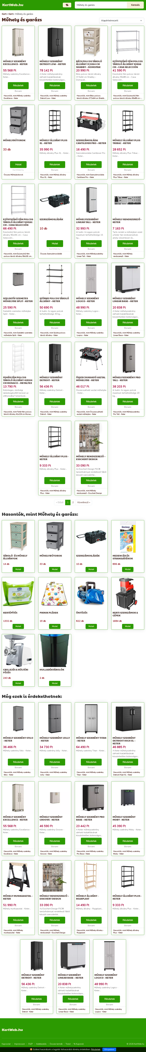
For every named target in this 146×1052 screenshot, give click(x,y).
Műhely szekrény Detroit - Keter (51, 379)
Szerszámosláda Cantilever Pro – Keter (91, 142)
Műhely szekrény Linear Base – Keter (125, 300)
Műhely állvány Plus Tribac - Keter (126, 142)
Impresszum (19, 1044)
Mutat (18, 164)
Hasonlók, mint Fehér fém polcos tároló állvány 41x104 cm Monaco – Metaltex (18, 414)
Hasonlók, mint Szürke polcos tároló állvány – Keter (52, 334)
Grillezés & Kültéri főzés (15, 671)
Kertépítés (10, 612)
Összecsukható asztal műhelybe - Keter (91, 379)
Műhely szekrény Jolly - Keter (55, 739)
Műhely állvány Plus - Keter (54, 458)
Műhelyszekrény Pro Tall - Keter (127, 379)
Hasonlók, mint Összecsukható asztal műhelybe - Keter (90, 413)
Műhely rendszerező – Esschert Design (91, 458)
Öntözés (81, 612)
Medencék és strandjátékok (123, 557)
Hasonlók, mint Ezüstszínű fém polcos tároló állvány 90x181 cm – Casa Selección (18, 256)
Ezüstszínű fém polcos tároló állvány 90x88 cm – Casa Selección (128, 64)
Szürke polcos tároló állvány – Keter (54, 300)
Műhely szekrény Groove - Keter (51, 818)
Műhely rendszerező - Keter (127, 221)
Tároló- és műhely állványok (15, 557)
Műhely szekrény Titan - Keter (91, 739)
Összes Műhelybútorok (13, 175)
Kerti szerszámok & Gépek (125, 614)
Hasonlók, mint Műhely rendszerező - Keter (122, 255)
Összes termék (56, 1044)
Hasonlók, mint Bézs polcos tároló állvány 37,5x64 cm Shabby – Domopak (91, 98)
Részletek (18, 85)
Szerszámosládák (51, 219)
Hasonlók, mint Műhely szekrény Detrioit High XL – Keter (126, 773)
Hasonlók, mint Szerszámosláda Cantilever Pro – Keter (90, 176)
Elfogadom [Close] (109, 1049)
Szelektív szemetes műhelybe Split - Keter (18, 300)
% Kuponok (79, 1044)
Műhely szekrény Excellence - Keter (15, 62)
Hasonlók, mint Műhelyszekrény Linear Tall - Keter (90, 255)
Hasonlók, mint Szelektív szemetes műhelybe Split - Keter (18, 334)
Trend (68, 1044)
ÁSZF (30, 1044)
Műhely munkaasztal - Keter (18, 897)
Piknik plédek (49, 612)
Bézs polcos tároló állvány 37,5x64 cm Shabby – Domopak (89, 64)
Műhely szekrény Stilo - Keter (18, 739)
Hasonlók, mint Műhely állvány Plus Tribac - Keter (126, 176)
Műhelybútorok (14, 140)
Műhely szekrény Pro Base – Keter (90, 818)
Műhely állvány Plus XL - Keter (53, 142)
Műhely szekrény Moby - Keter (124, 818)
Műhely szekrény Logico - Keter (87, 300)
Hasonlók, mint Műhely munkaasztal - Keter (13, 931)
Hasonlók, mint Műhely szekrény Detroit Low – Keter (53, 97)
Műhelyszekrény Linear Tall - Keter (88, 221)
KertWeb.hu (12, 4)
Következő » (83, 502)
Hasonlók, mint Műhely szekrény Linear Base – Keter (126, 334)
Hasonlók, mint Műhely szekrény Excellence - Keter (17, 97)
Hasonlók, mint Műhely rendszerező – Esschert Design (89, 492)
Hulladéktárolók (52, 669)
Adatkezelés (41, 1044)
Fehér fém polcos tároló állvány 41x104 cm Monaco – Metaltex (17, 380)
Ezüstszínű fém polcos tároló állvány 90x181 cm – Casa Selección (18, 222)
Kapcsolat (6, 1044)
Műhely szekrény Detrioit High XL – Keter (124, 740)
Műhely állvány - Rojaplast (87, 897)
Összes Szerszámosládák (51, 254)
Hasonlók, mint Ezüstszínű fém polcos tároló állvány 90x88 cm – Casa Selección (127, 98)
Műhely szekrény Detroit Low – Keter (53, 62)
